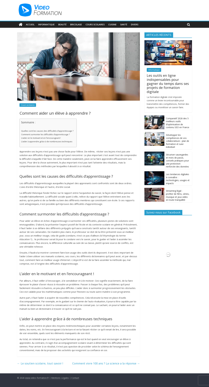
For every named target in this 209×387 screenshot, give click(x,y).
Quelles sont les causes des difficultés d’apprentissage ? (47, 131)
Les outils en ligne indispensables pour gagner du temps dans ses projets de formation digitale (168, 83)
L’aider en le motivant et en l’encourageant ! (41, 138)
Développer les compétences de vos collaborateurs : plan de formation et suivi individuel (177, 141)
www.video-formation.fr (37, 377)
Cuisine (112, 24)
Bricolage (76, 24)
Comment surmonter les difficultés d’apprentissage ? (45, 134)
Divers (134, 24)
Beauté (62, 24)
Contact (75, 377)
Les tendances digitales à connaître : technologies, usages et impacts (178, 179)
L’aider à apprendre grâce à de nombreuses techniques (46, 141)
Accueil (30, 24)
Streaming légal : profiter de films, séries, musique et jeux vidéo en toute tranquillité (177, 195)
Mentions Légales (60, 377)
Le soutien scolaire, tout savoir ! (40, 363)
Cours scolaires (95, 24)
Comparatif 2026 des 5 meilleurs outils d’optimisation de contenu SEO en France (177, 123)
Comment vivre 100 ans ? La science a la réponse (106, 363)
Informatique (46, 24)
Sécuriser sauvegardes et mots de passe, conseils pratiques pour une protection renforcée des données (177, 160)
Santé (123, 24)
